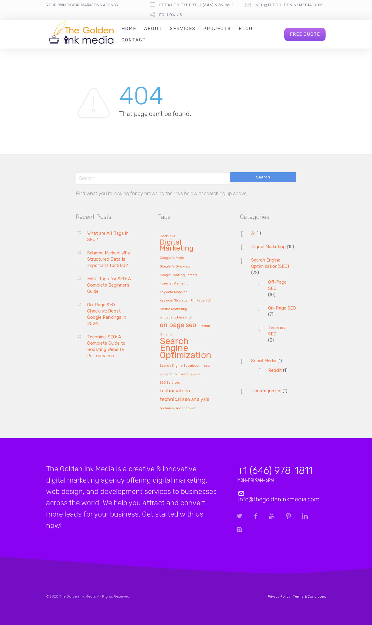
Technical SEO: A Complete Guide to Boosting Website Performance (106, 346)
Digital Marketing (268, 246)
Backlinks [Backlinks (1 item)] (167, 236)
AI (253, 233)
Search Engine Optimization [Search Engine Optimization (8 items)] (185, 348)
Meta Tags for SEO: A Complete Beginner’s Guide (109, 285)
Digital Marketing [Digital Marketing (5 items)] (176, 245)
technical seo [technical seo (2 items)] (175, 391)
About (153, 28)
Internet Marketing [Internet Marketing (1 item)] (175, 283)
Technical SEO (277, 331)
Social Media (263, 360)
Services (183, 28)
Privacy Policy (279, 596)
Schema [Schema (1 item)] (166, 334)
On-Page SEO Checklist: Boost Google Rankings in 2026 (106, 314)
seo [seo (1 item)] (207, 366)
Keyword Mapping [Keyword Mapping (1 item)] (173, 292)
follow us (170, 15)
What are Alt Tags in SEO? (108, 236)
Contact (133, 40)
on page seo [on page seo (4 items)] (178, 325)
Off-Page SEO (277, 285)
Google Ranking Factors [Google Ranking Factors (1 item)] (178, 275)
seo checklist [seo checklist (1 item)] (191, 374)
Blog (246, 28)
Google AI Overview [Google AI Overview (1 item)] (175, 266)
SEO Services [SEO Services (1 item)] (170, 383)
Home (128, 28)
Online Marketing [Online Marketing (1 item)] (173, 309)
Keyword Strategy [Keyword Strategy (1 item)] (173, 300)
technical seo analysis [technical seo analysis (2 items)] (184, 399)
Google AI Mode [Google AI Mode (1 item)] (172, 258)
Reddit (275, 370)
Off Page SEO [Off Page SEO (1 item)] (201, 300)
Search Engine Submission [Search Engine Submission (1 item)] (180, 366)
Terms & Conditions (309, 596)
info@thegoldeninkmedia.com (288, 5)
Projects (217, 28)
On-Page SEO (282, 308)
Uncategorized (266, 391)
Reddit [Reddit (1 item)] (205, 326)
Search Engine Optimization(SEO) (270, 263)
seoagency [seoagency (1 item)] (168, 374)
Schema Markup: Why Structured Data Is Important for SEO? (108, 259)
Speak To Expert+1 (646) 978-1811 (196, 5)
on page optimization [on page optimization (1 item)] (176, 317)
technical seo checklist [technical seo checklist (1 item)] (178, 408)
